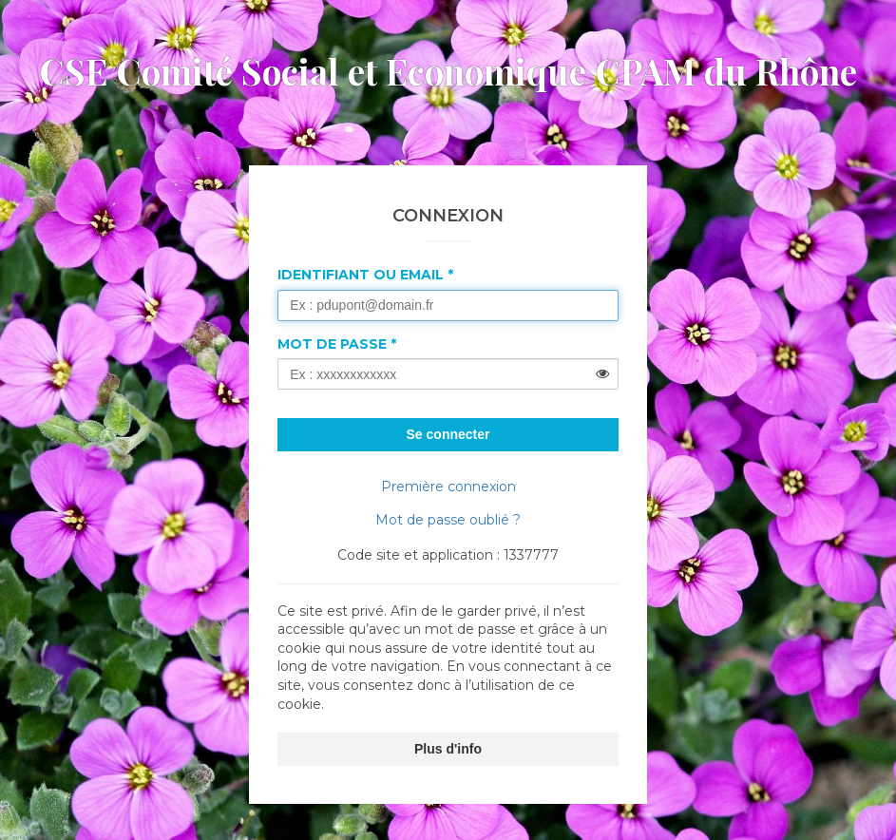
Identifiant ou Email (360, 274)
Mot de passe (332, 344)
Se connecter (448, 434)
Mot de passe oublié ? (448, 519)
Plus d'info (448, 748)
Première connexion (448, 486)
